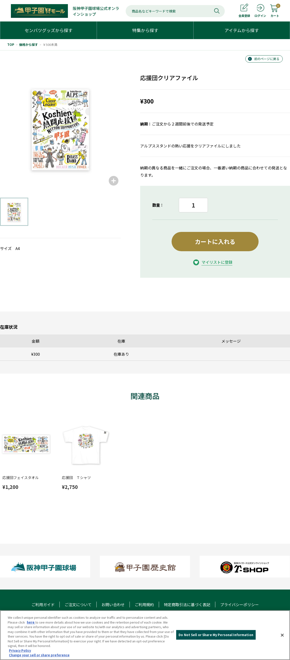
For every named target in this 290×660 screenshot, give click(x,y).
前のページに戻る (266, 58)
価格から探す (28, 44)
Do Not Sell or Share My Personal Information (216, 634)
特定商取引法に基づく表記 (187, 604)
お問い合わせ (113, 604)
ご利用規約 (144, 604)
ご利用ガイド (43, 604)
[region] (145, 635)
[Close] (282, 635)
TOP (10, 44)
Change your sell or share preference (39, 655)
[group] (60, 127)
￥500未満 (50, 44)
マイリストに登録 (217, 262)
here (31, 622)
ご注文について (78, 604)
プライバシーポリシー (239, 604)
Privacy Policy (20, 650)
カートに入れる (215, 241)
